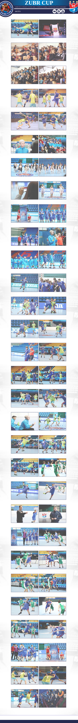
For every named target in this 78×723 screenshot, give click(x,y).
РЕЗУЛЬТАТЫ (52, 7)
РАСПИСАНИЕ (31, 7)
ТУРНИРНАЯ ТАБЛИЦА (42, 7)
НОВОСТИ (17, 7)
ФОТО (57, 7)
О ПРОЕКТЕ (24, 7)
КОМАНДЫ (63, 7)
